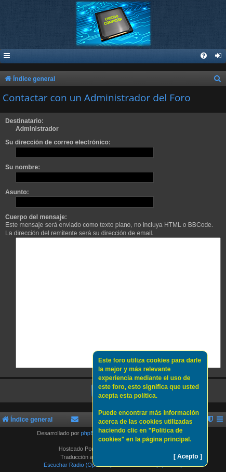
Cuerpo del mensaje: (36, 217)
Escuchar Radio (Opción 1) (78, 465)
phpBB (89, 433)
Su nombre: (22, 167)
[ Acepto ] (188, 456)
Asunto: (17, 192)
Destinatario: (24, 121)
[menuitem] (218, 56)
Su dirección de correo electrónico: (58, 142)
